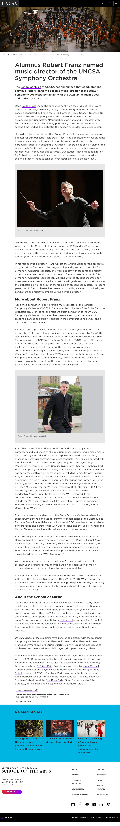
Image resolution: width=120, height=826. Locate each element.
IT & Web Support (80, 794)
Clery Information (111, 817)
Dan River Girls (54, 680)
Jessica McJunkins (77, 669)
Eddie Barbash (23, 676)
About (75, 769)
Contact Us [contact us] (12, 792)
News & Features (14, 55)
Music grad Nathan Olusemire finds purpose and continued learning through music (29, 735)
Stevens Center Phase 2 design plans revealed (60, 732)
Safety (91, 817)
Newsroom (101, 775)
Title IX (98, 817)
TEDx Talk (45, 483)
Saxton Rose (29, 106)
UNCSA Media (102, 794)
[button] (103, 3)
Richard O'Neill (87, 655)
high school (66, 620)
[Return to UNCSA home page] (9, 3)
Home (4, 55)
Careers (76, 775)
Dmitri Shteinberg (44, 123)
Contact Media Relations (27, 690)
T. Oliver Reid (44, 666)
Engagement (102, 780)
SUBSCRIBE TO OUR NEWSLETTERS (32, 697)
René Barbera (91, 662)
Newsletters (78, 789)
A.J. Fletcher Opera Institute (73, 623)
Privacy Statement (79, 817)
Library (100, 769)
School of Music (31, 86)
